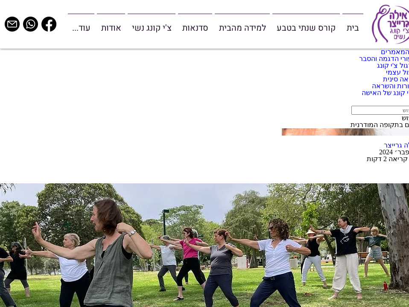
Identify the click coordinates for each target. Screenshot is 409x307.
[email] (12, 24)
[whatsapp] (30, 24)
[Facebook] (48, 24)
